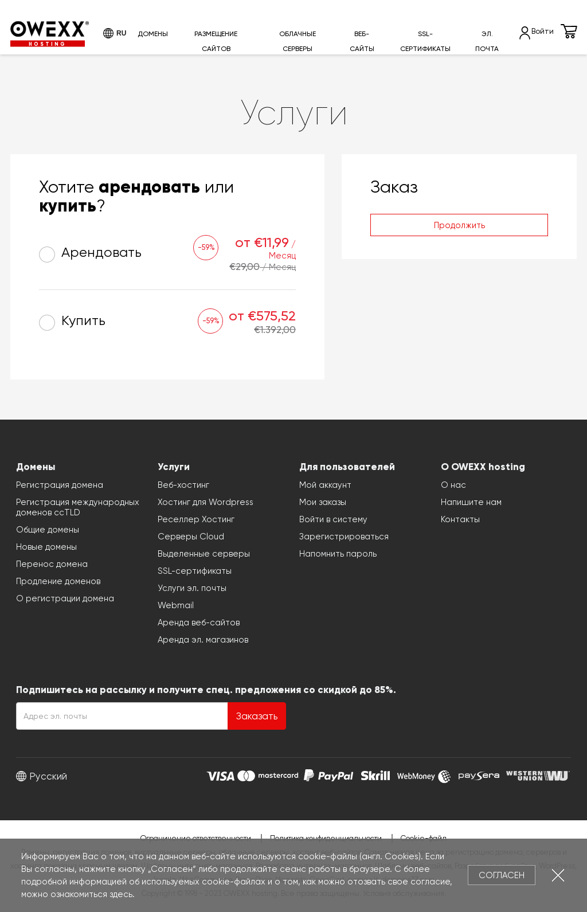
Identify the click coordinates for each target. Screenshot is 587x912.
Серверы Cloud (191, 536)
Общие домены (47, 530)
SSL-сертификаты (425, 41)
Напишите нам (471, 502)
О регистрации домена (65, 598)
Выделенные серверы (204, 554)
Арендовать (90, 254)
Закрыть (558, 875)
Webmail (176, 605)
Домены (153, 34)
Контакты (460, 519)
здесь (120, 894)
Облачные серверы (297, 41)
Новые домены (46, 547)
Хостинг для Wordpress (205, 502)
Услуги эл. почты (192, 588)
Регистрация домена (59, 485)
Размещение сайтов (215, 41)
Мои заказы (322, 502)
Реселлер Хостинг (196, 519)
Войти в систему (333, 519)
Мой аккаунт (325, 485)
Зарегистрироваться (344, 536)
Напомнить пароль (338, 554)
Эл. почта (487, 41)
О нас (453, 485)
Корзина (569, 31)
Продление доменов (58, 581)
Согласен (502, 875)
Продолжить (459, 225)
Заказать (256, 716)
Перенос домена (52, 564)
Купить (72, 322)
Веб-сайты (362, 41)
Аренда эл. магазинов (203, 640)
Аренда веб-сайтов (199, 622)
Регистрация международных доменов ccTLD (77, 507)
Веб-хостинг (183, 485)
